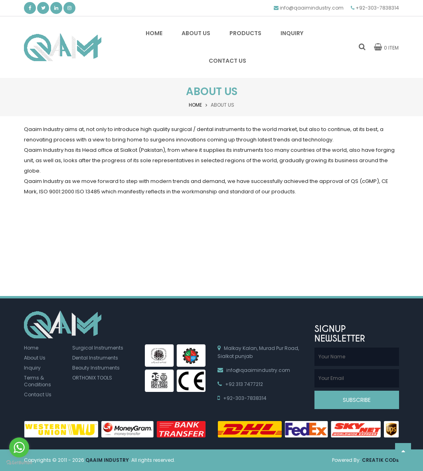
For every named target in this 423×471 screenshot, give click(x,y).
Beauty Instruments (96, 367)
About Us (34, 357)
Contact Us (37, 394)
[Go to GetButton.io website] (19, 462)
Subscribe (357, 400)
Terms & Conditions (37, 381)
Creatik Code (380, 460)
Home (195, 104)
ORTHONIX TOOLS (92, 377)
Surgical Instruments (97, 347)
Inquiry (32, 367)
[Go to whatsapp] (19, 447)
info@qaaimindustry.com (312, 7)
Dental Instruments (95, 357)
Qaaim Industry (107, 460)
